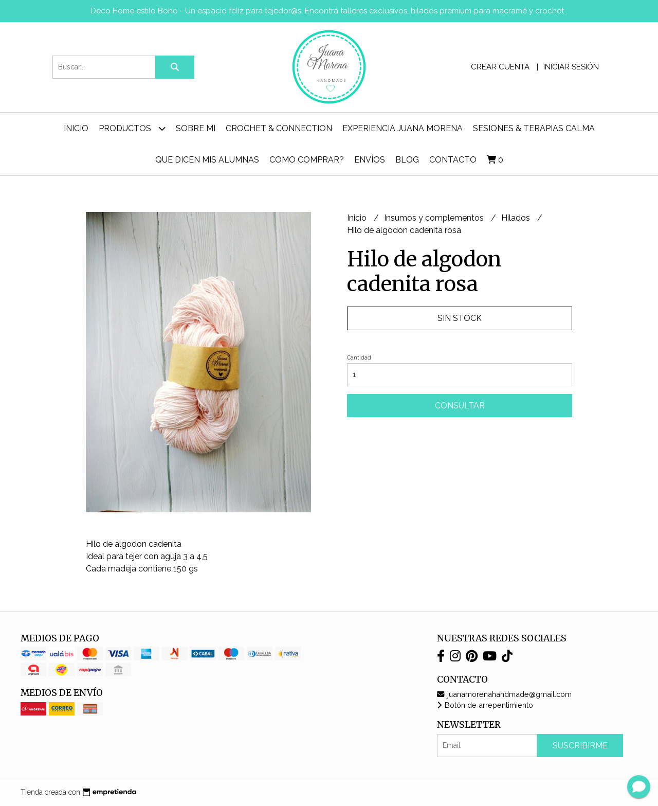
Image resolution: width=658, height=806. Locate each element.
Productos (132, 128)
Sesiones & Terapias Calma (534, 128)
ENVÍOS (369, 160)
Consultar (460, 405)
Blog (407, 160)
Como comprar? (306, 160)
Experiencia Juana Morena (402, 128)
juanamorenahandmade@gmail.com (504, 694)
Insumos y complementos (435, 218)
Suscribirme (580, 745)
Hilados (516, 218)
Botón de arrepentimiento (485, 705)
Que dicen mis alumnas (207, 160)
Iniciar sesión (571, 66)
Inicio (76, 128)
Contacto (453, 160)
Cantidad (359, 357)
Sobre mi (195, 128)
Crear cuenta (500, 66)
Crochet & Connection (279, 128)
